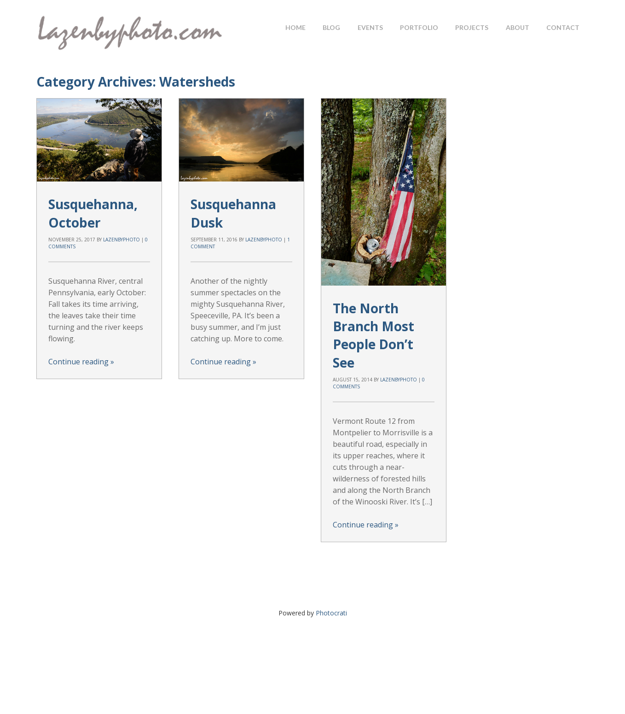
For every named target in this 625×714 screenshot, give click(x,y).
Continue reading (81, 362)
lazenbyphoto (121, 239)
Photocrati (331, 613)
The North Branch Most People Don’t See (373, 335)
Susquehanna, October (93, 213)
